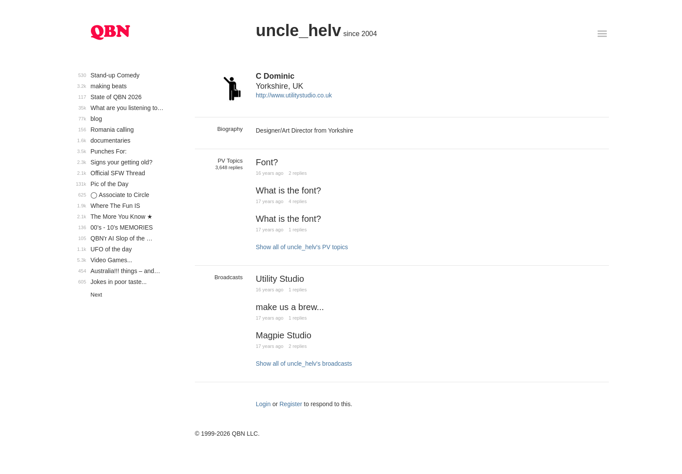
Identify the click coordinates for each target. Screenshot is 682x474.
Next (96, 294)
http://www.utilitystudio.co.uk (294, 95)
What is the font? (288, 190)
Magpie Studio (283, 335)
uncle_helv (298, 30)
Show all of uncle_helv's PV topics (302, 247)
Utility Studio (280, 279)
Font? (267, 162)
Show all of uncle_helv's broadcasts (304, 363)
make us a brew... (290, 307)
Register (291, 404)
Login (263, 404)
